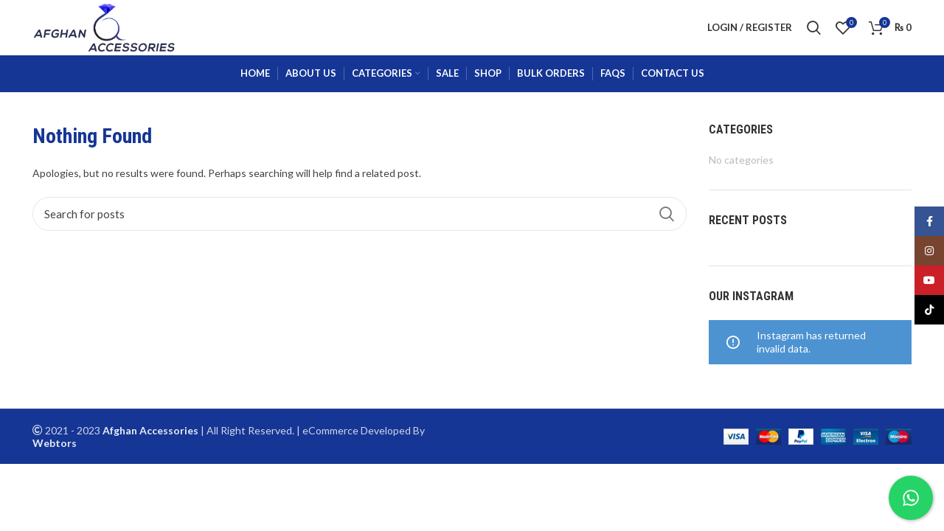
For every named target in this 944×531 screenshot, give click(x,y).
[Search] (359, 214)
